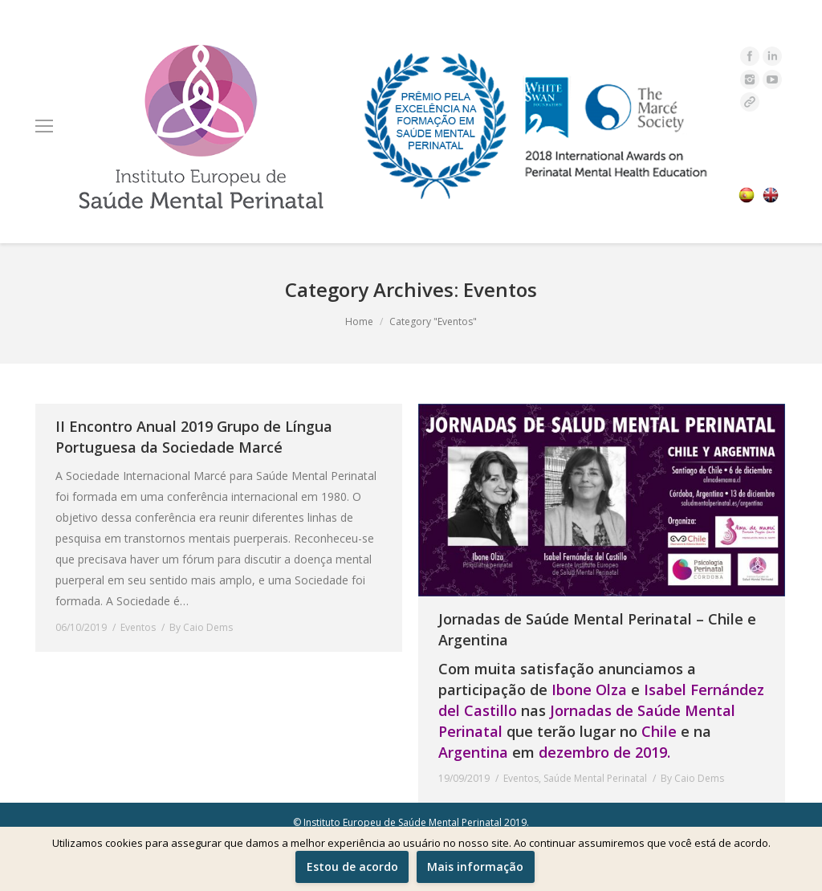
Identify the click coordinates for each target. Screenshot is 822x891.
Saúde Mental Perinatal (595, 778)
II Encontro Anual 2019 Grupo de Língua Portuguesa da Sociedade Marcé (193, 437)
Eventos (138, 627)
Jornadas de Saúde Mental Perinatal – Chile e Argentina (597, 629)
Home (359, 321)
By (201, 627)
